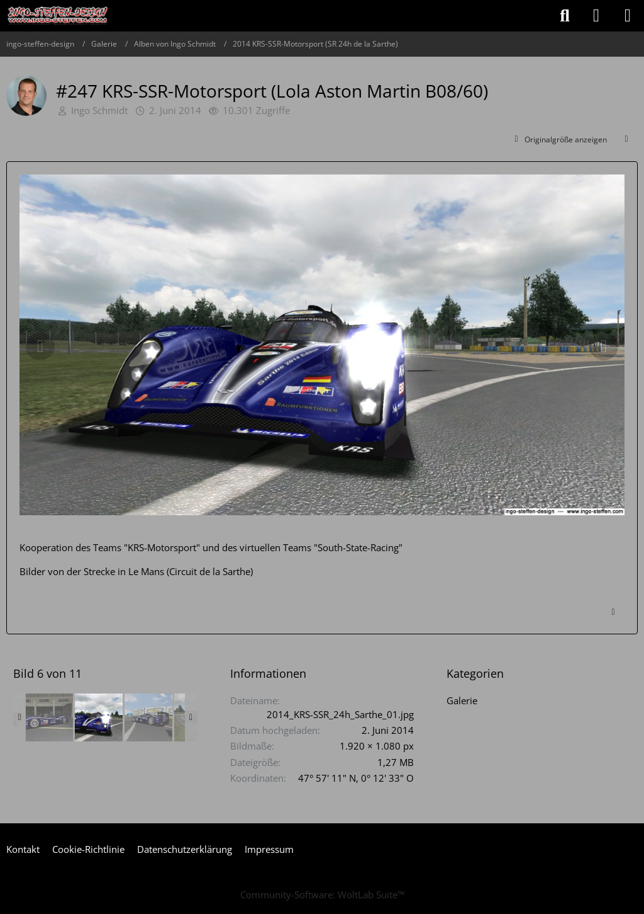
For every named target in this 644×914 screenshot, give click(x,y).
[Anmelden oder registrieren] (596, 15)
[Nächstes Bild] (603, 346)
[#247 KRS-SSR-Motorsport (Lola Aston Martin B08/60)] (49, 717)
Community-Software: (322, 894)
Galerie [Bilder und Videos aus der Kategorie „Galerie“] (462, 700)
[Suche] (564, 15)
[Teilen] (626, 139)
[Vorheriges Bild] (40, 346)
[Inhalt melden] (613, 612)
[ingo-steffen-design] (58, 15)
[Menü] (627, 15)
